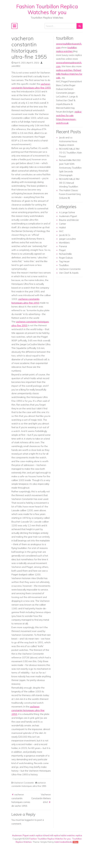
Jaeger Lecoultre (67, 238)
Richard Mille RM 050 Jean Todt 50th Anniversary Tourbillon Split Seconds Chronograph (70, 168)
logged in (29, 819)
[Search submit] (80, 26)
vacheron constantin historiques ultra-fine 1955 (27, 710)
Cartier (62, 223)
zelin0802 (15, 66)
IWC (61, 231)
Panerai (63, 246)
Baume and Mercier (69, 219)
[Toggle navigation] (14, 26)
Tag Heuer (64, 261)
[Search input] (61, 26)
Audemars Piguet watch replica (27, 835)
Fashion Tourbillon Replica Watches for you (47, 9)
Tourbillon (64, 265)
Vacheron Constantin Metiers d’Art (41, 798)
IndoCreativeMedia (63, 842)
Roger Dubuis (66, 257)
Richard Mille (65, 253)
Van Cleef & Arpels (69, 272)
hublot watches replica (71, 835)
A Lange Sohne (67, 212)
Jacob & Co (64, 235)
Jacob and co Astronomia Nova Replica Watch (68, 141)
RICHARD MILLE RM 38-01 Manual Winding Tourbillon (69, 183)
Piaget (62, 250)
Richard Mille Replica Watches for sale (69, 74)
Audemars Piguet (68, 216)
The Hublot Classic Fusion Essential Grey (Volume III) (70, 194)
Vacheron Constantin (24, 782)
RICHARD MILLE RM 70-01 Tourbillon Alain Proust (70, 152)
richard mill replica (51, 835)
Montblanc (64, 242)
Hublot (62, 227)
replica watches (64, 70)
